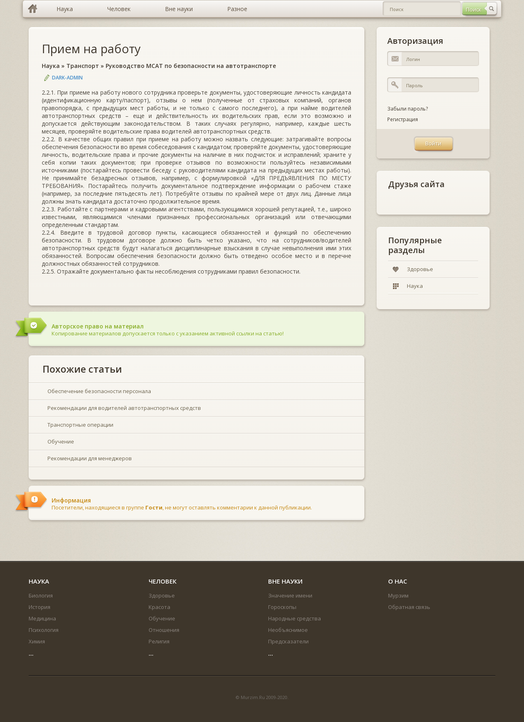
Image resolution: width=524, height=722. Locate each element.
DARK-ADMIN (67, 77)
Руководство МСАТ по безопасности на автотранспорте (191, 66)
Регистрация (402, 119)
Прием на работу (91, 49)
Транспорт (82, 66)
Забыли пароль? (407, 108)
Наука (51, 66)
